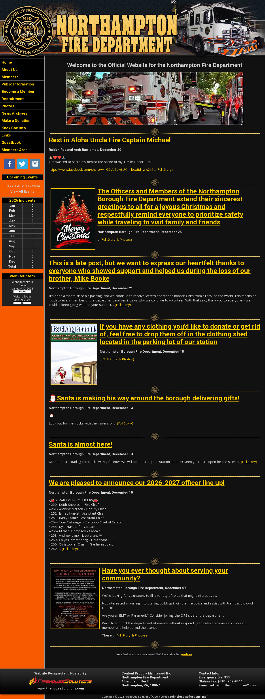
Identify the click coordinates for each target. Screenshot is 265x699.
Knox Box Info (13, 128)
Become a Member (18, 91)
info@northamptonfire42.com (233, 685)
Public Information (17, 84)
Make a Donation (15, 120)
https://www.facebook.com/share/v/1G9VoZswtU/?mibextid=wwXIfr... (102, 169)
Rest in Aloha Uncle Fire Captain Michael (110, 140)
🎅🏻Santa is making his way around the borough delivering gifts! (144, 398)
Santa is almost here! (80, 444)
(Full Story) (165, 169)
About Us (9, 69)
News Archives (14, 113)
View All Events (22, 191)
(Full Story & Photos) (116, 239)
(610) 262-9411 (230, 681)
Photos (7, 106)
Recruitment (12, 99)
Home (6, 62)
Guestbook (11, 142)
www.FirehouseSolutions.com (61, 688)
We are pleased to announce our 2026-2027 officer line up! (137, 483)
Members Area (14, 150)
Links (6, 135)
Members (9, 77)
